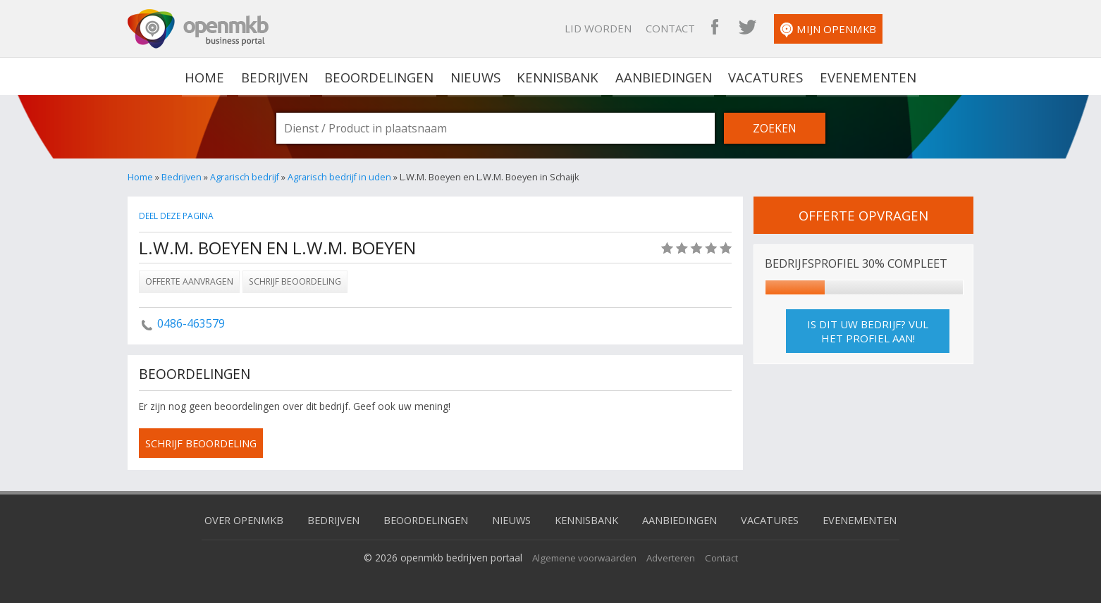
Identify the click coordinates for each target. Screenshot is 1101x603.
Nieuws (477, 76)
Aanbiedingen (662, 76)
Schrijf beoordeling (295, 281)
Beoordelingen (381, 76)
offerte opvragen (863, 215)
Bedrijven (278, 76)
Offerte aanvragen (189, 281)
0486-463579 (191, 323)
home (210, 76)
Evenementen (863, 76)
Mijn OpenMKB (906, 30)
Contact (748, 28)
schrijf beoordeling (204, 443)
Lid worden (675, 28)
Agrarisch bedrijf (245, 176)
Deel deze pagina (177, 216)
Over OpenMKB (234, 519)
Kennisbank (558, 76)
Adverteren (672, 557)
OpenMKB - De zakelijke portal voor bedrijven (198, 29)
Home (140, 176)
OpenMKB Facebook (792, 28)
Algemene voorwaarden (583, 557)
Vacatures (763, 76)
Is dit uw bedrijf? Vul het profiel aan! (867, 331)
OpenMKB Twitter (824, 28)
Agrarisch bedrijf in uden (340, 176)
